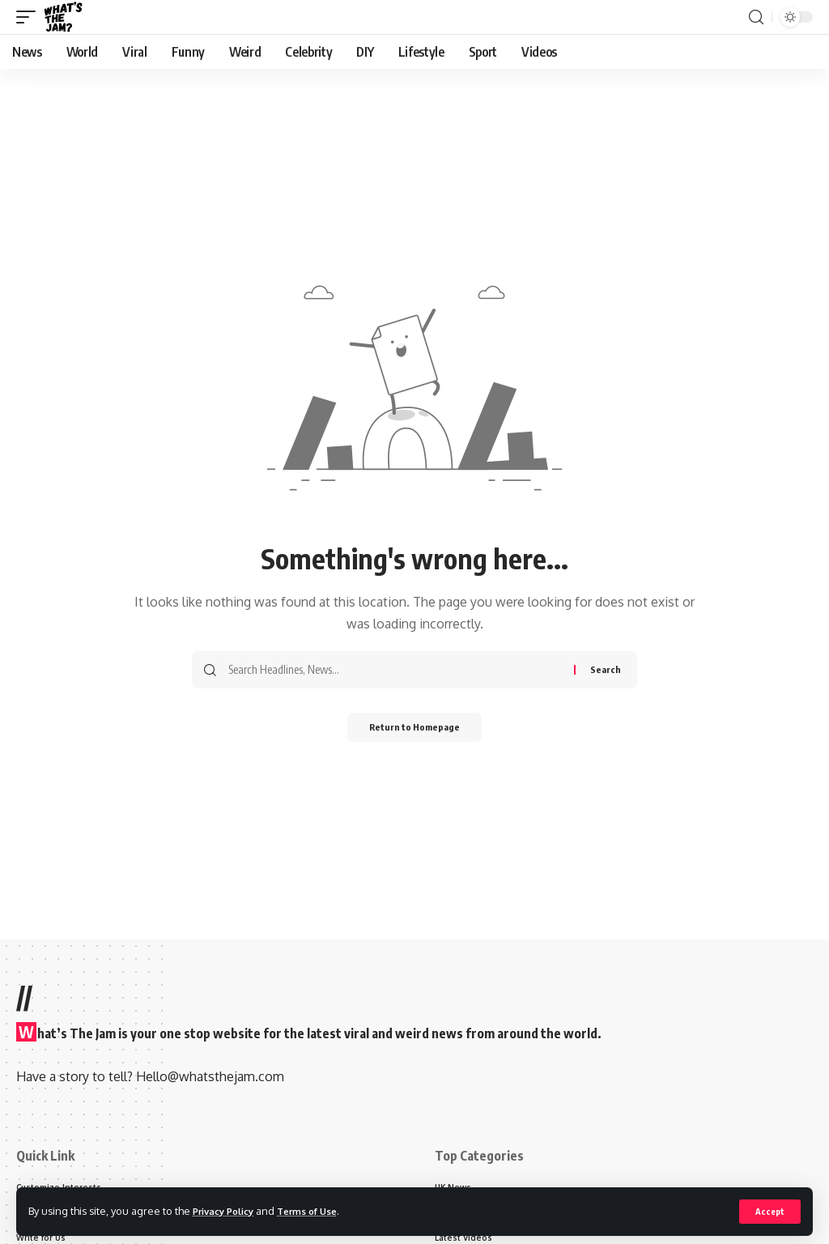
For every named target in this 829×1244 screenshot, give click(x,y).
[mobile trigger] (30, 17)
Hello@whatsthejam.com (210, 1076)
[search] (756, 17)
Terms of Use (321, 1210)
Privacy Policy (228, 1210)
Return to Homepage (415, 728)
